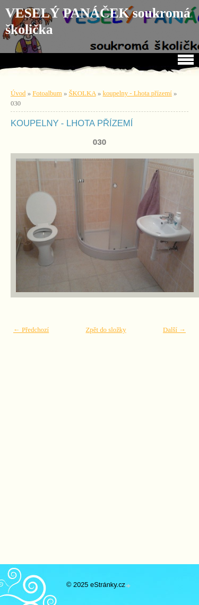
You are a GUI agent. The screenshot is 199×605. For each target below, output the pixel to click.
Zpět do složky (106, 330)
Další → (174, 330)
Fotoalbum (47, 93)
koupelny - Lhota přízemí (137, 93)
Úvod (18, 93)
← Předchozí (31, 330)
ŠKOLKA (82, 93)
